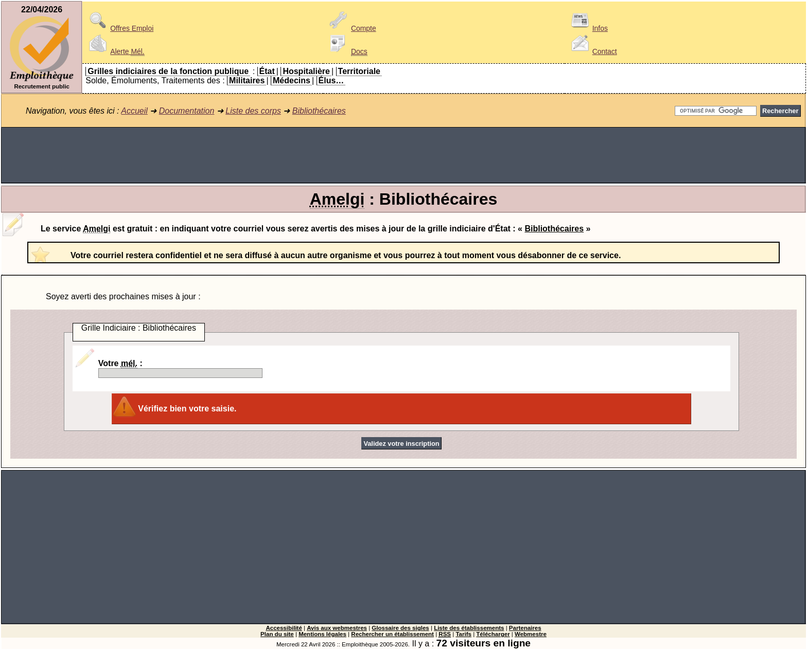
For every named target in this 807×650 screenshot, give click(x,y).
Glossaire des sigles (400, 628)
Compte (351, 28)
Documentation (187, 110)
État (267, 71)
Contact (592, 51)
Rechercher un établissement (392, 634)
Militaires (247, 80)
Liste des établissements (469, 628)
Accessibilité (284, 628)
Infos (588, 28)
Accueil (134, 110)
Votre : (180, 368)
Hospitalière (306, 71)
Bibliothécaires (319, 110)
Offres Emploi (119, 28)
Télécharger (493, 634)
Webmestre (531, 634)
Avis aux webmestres (337, 628)
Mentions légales (322, 634)
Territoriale (359, 71)
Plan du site (277, 634)
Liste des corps (253, 110)
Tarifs (463, 634)
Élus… (331, 80)
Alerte (114, 51)
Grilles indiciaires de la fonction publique (168, 71)
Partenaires (525, 628)
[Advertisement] (403, 155)
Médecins (291, 80)
